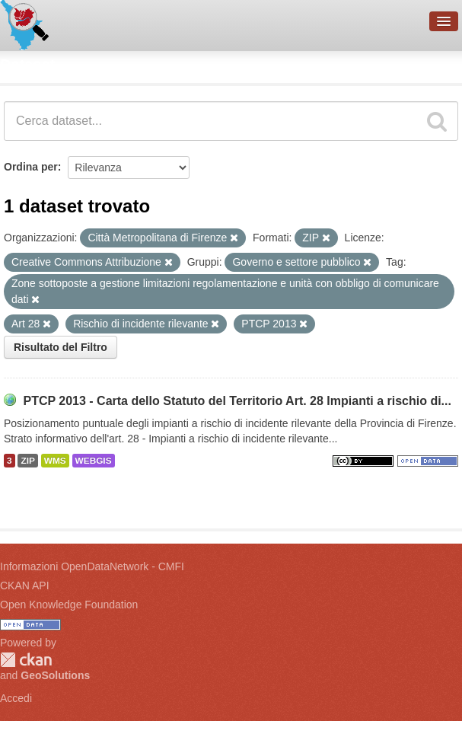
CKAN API (24, 585)
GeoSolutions (55, 675)
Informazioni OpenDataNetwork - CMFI (92, 566)
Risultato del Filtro (60, 347)
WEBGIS (93, 460)
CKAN (26, 660)
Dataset (27, 64)
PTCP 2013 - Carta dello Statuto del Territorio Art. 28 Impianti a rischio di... (237, 400)
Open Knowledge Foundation (69, 604)
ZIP (27, 460)
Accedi (16, 698)
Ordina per (31, 167)
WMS (55, 460)
